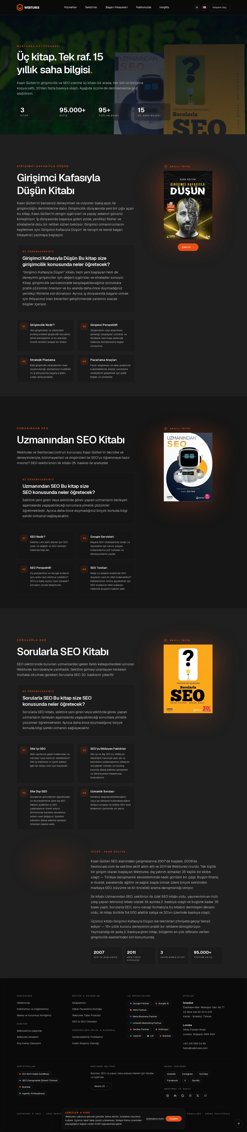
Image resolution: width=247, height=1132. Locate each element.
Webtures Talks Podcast (86, 1015)
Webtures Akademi (27, 1037)
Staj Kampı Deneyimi (29, 1043)
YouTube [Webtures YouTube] (203, 1073)
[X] (198, 1096)
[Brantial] (165, 1036)
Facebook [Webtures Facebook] (172, 1080)
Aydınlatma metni (155, 1119)
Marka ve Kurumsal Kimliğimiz (34, 1015)
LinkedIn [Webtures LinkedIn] (171, 1073)
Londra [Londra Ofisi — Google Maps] (187, 1025)
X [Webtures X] (185, 1080)
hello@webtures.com (195, 1048)
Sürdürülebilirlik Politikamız (87, 1037)
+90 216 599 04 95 (194, 1043)
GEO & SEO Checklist (84, 1021)
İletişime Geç (220, 7)
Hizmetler (70, 7)
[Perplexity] (190, 1096)
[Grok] (205, 1096)
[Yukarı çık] (239, 1124)
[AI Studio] (183, 1096)
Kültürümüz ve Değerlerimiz (33, 1009)
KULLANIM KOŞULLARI (187, 1114)
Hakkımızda (23, 1002)
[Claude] (175, 1096)
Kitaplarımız (79, 1002)
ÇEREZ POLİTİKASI (217, 1114)
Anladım (173, 1118)
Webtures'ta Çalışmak (29, 1030)
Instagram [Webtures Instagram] (187, 1073)
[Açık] (197, 7)
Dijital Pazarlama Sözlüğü (87, 1009)
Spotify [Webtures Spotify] (195, 1080)
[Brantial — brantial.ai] (25, 1086)
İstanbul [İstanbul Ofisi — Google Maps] (188, 1002)
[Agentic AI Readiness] (32, 1093)
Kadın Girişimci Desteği (85, 1043)
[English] (204, 7)
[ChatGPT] (167, 1096)
